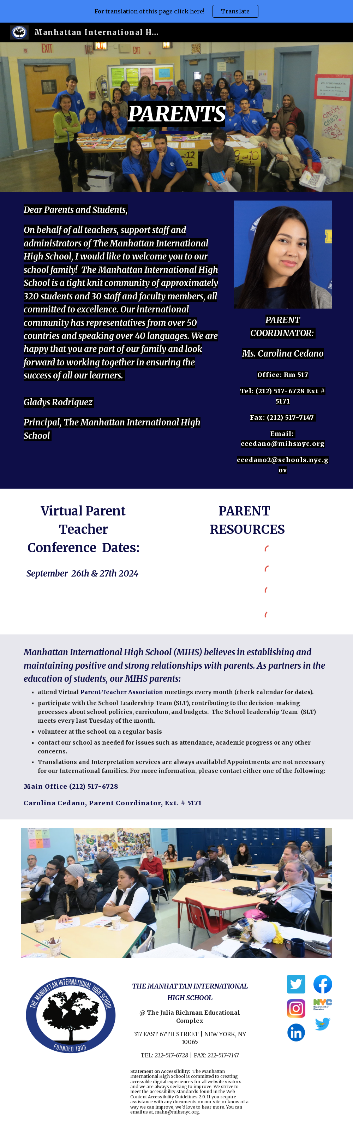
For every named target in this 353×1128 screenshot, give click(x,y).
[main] (176, 117)
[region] (176, 11)
